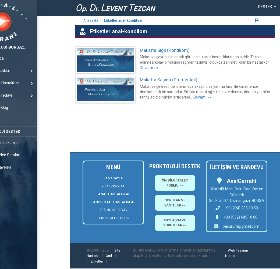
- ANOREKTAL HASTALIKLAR (113, 202)
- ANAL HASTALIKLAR (113, 194)
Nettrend (232, 256)
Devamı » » (149, 68)
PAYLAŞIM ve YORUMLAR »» (175, 222)
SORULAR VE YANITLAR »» (175, 202)
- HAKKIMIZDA (113, 186)
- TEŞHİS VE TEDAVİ (113, 210)
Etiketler (97, 261)
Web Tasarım (238, 250)
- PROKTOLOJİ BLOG (113, 218)
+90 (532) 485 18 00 (240, 217)
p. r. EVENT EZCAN (115, 7)
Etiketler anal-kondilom (123, 20)
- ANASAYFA (113, 178)
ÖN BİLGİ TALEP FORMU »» (175, 182)
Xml (109, 256)
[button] (267, 6)
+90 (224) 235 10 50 (236, 208)
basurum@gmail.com (241, 226)
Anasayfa (90, 20)
